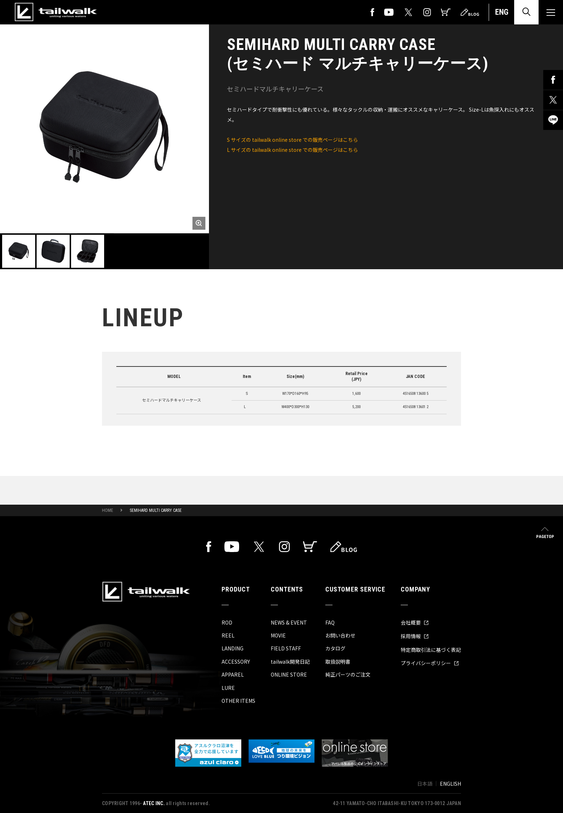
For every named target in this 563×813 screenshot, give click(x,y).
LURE (228, 687)
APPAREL (233, 674)
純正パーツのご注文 (348, 674)
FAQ (330, 622)
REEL (228, 635)
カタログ (335, 648)
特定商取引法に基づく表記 (431, 649)
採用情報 (415, 636)
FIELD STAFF (286, 648)
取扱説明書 (337, 661)
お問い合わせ (340, 635)
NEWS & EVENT (289, 622)
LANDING (232, 648)
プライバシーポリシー (430, 663)
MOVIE (278, 635)
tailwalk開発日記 (290, 661)
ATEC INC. (154, 803)
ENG (501, 12)
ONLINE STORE (289, 674)
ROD (227, 622)
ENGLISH (450, 783)
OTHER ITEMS (238, 700)
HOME (107, 510)
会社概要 (415, 622)
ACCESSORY (236, 661)
